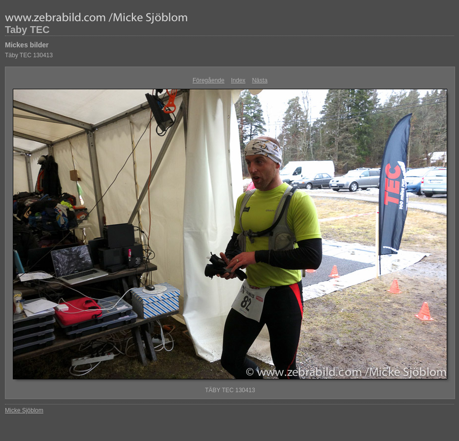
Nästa (259, 80)
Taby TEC (27, 29)
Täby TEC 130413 (29, 55)
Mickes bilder (27, 45)
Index (238, 80)
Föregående (209, 80)
